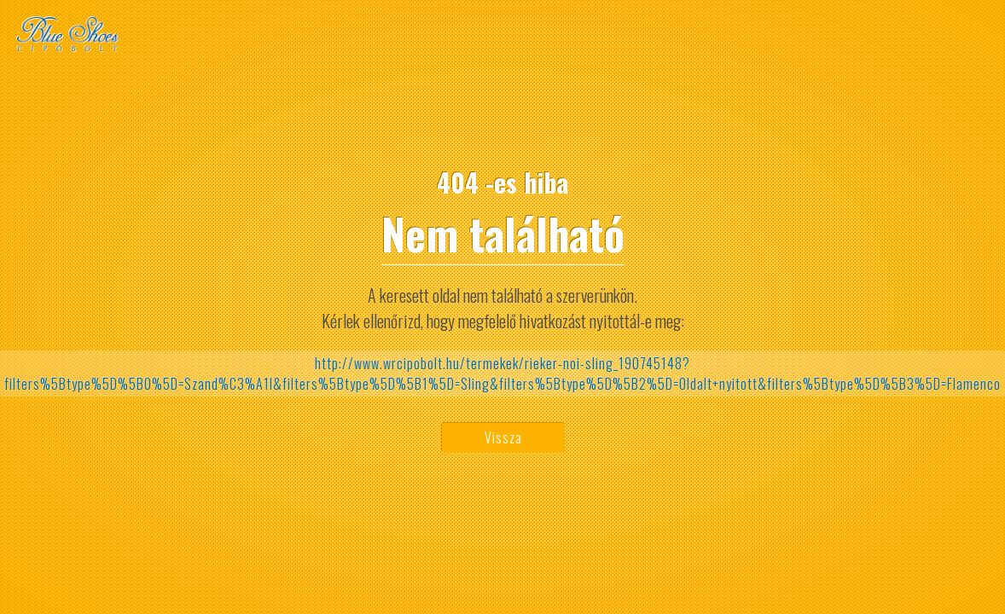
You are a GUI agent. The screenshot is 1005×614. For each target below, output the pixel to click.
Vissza (503, 437)
